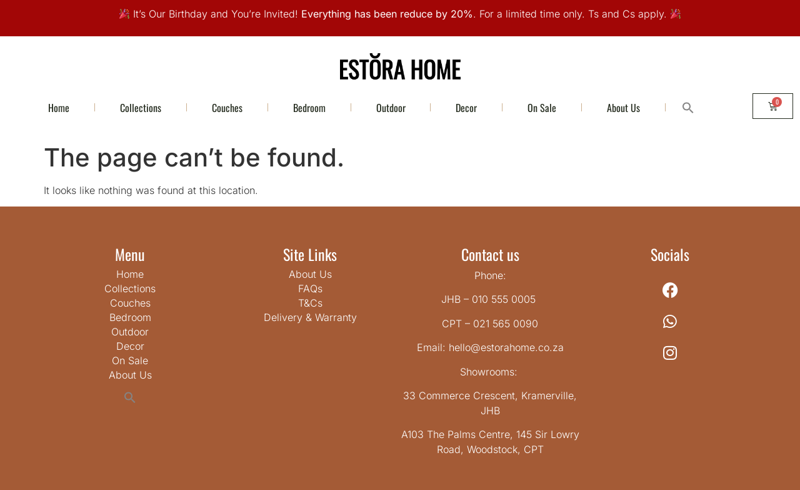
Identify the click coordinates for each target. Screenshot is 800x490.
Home (58, 107)
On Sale (542, 107)
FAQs (310, 288)
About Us (623, 107)
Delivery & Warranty (310, 317)
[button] (688, 107)
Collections (140, 107)
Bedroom (309, 107)
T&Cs (310, 303)
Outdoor (391, 107)
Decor (466, 107)
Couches (227, 107)
